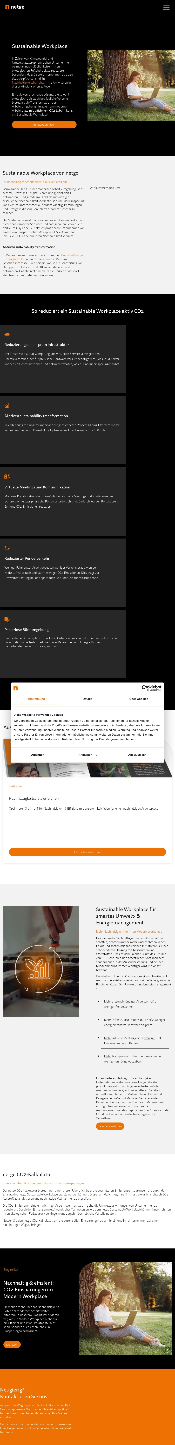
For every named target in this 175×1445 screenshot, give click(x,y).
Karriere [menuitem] (93, 1366)
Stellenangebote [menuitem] (98, 1374)
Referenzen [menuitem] (52, 1389)
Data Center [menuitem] (11, 1351)
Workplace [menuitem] (10, 1381)
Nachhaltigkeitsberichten (29, 82)
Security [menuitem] (9, 1374)
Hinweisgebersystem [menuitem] (78, 1419)
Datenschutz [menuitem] (103, 1419)
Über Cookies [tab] (138, 699)
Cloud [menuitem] (7, 1343)
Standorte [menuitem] (94, 1351)
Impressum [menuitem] (53, 1419)
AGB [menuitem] (118, 1419)
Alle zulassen (137, 755)
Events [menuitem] (50, 1351)
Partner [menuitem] (93, 1358)
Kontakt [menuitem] (93, 1381)
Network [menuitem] (9, 1366)
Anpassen (87, 755)
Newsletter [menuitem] (52, 1374)
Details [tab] (87, 699)
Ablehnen (37, 755)
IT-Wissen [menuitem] (51, 1358)
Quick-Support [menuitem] (55, 1396)
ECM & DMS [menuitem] (11, 1358)
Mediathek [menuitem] (52, 1366)
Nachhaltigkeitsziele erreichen (34, 663)
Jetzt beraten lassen (113, 991)
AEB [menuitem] (127, 1419)
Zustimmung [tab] (36, 699)
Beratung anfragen (44, 124)
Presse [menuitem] (49, 1381)
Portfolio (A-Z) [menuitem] (13, 1389)
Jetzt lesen (15, 1209)
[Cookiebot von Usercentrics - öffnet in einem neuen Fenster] (146, 688)
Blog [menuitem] (48, 1343)
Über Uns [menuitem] (94, 1343)
